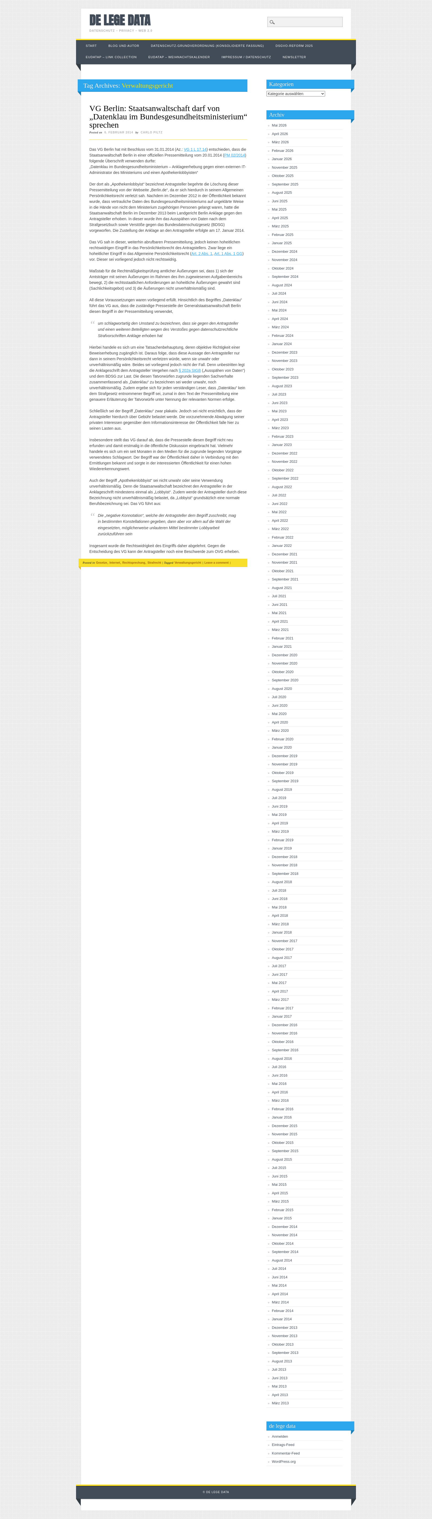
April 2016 (280, 1092)
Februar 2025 (282, 235)
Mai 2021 (279, 613)
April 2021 (280, 621)
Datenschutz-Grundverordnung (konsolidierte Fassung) (207, 45)
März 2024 (280, 327)
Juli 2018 (279, 890)
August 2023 (282, 386)
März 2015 (280, 1201)
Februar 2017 (282, 1008)
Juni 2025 (279, 201)
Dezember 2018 (285, 857)
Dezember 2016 (285, 1025)
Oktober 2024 (283, 268)
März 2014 (280, 1302)
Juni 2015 (279, 1176)
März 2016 (280, 1100)
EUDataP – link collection (111, 57)
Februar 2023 (282, 436)
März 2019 (280, 831)
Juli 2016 (279, 1067)
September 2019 (285, 781)
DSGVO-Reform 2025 (294, 45)
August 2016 (282, 1058)
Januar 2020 (282, 747)
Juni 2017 (279, 974)
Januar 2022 (282, 546)
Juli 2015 (279, 1168)
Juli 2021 (279, 596)
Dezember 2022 (285, 453)
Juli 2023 (279, 394)
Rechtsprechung (133, 562)
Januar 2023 (282, 445)
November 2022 (285, 461)
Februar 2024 (282, 336)
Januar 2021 (282, 646)
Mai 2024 (279, 310)
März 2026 (280, 142)
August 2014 (282, 1260)
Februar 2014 (282, 1311)
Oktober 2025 (283, 176)
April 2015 (280, 1193)
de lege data (119, 20)
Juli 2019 (279, 798)
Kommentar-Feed (286, 1453)
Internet (114, 562)
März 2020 (280, 730)
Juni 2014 (279, 1277)
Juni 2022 (279, 504)
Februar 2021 (282, 638)
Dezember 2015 (285, 1126)
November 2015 (285, 1134)
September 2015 (285, 1151)
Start (91, 45)
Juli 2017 (279, 966)
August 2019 (282, 789)
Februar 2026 (282, 151)
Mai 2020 (279, 714)
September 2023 (285, 377)
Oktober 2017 (283, 949)
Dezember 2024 (285, 251)
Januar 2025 (282, 243)
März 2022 (280, 529)
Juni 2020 (279, 705)
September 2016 (285, 1050)
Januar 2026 (282, 159)
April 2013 (280, 1395)
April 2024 (280, 319)
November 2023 (285, 361)
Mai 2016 (279, 1084)
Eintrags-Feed (283, 1445)
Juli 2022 (279, 495)
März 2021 (280, 630)
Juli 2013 (279, 1369)
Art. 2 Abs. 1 (201, 253)
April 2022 (280, 520)
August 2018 (282, 882)
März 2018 (280, 924)
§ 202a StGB (190, 370)
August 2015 (282, 1159)
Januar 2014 (282, 1319)
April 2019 (280, 823)
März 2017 (280, 1000)
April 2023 (280, 420)
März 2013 (280, 1403)
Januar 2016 (282, 1117)
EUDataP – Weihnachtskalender (179, 57)
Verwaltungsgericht (187, 562)
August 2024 (282, 285)
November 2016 (285, 1033)
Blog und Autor (123, 45)
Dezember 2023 (285, 352)
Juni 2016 (279, 1075)
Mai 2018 (279, 907)
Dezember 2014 (285, 1227)
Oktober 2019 (283, 773)
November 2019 (285, 764)
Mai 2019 (279, 815)
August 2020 (282, 689)
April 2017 (280, 991)
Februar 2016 (282, 1109)
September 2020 (285, 680)
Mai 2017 (279, 983)
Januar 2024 (282, 344)
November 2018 (285, 865)
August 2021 (282, 588)
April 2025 (280, 218)
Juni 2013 (279, 1378)
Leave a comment (216, 562)
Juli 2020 (279, 697)
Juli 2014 (279, 1269)
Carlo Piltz (152, 132)
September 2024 (285, 277)
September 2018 (285, 874)
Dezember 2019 (285, 756)
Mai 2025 (279, 209)
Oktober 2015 (283, 1143)
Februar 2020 (282, 739)
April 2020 (280, 722)
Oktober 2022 (283, 470)
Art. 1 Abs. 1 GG (228, 253)
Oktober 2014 (283, 1243)
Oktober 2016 (283, 1042)
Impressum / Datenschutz (246, 57)
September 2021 (285, 579)
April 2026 (280, 134)
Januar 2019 (282, 848)
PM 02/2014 (234, 155)
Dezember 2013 (285, 1328)
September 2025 (285, 184)
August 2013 (282, 1361)
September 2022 (285, 478)
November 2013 (285, 1336)
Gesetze (101, 562)
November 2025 (285, 167)
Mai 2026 (279, 125)
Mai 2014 (279, 1285)
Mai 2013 (279, 1386)
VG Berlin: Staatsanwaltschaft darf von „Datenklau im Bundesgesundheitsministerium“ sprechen (168, 116)
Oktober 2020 (283, 672)
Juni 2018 (279, 899)
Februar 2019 (282, 840)
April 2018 (280, 915)
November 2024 (285, 260)
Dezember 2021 (285, 554)
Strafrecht (154, 562)
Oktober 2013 (283, 1344)
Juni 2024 (279, 302)
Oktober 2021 (283, 571)
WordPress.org (284, 1461)
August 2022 (282, 487)
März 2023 (280, 428)
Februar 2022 (282, 537)
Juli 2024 (279, 293)
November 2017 (285, 941)
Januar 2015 (282, 1218)
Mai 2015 (279, 1184)
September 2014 (285, 1252)
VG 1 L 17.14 (195, 149)
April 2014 (280, 1294)
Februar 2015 (282, 1210)
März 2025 (280, 226)
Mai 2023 (279, 411)
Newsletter (294, 57)
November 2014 (285, 1235)
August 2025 (282, 192)
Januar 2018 (282, 932)
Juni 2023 (279, 403)
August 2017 (282, 958)
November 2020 (285, 663)
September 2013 (285, 1353)
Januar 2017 (282, 1016)
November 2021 (285, 562)
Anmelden (280, 1436)
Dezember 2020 (285, 655)
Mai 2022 (279, 512)
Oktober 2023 (283, 369)
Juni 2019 (279, 806)
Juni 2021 (279, 605)
